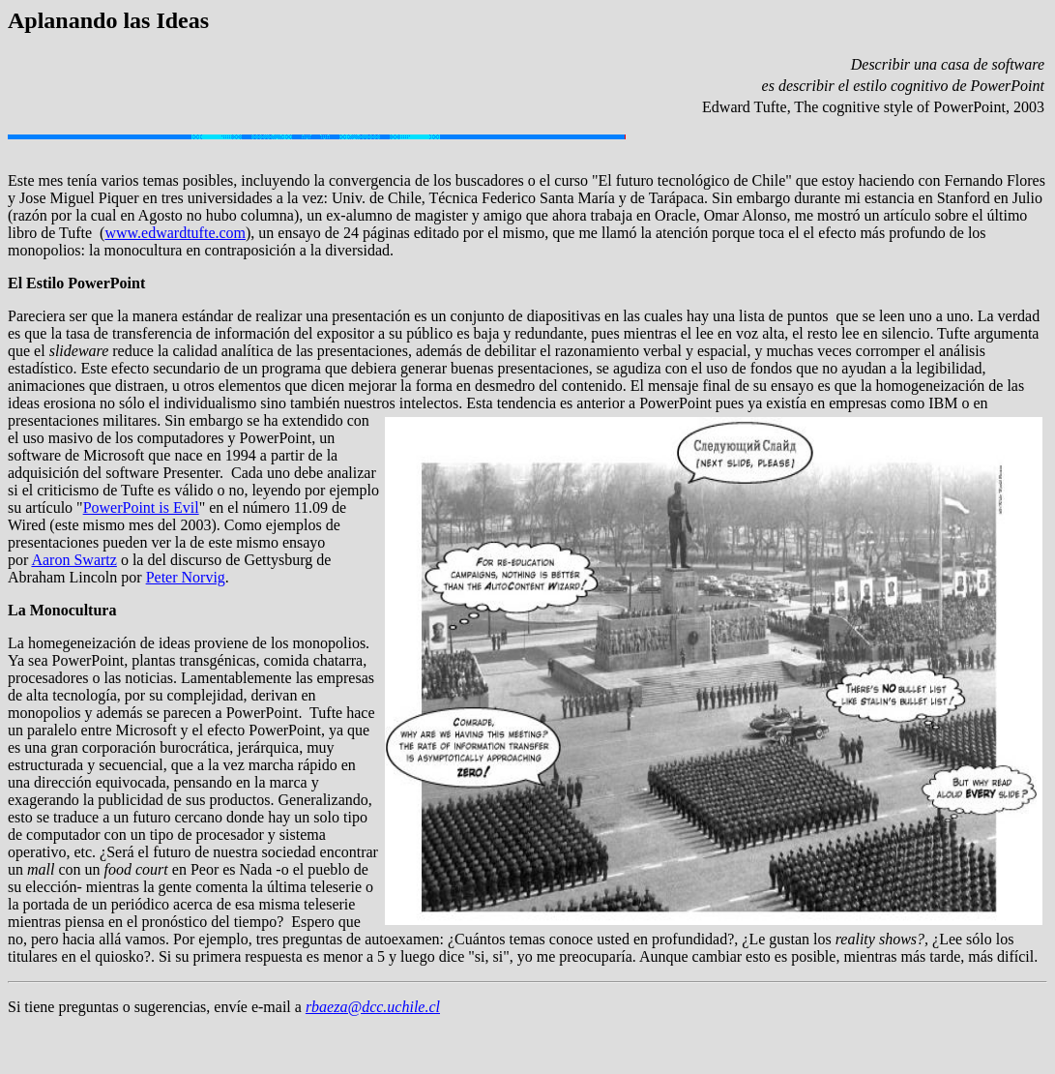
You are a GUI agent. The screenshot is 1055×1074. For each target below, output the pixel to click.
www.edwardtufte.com (175, 232)
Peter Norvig (185, 577)
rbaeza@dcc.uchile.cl (373, 1007)
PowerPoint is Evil (141, 507)
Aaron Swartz (73, 560)
